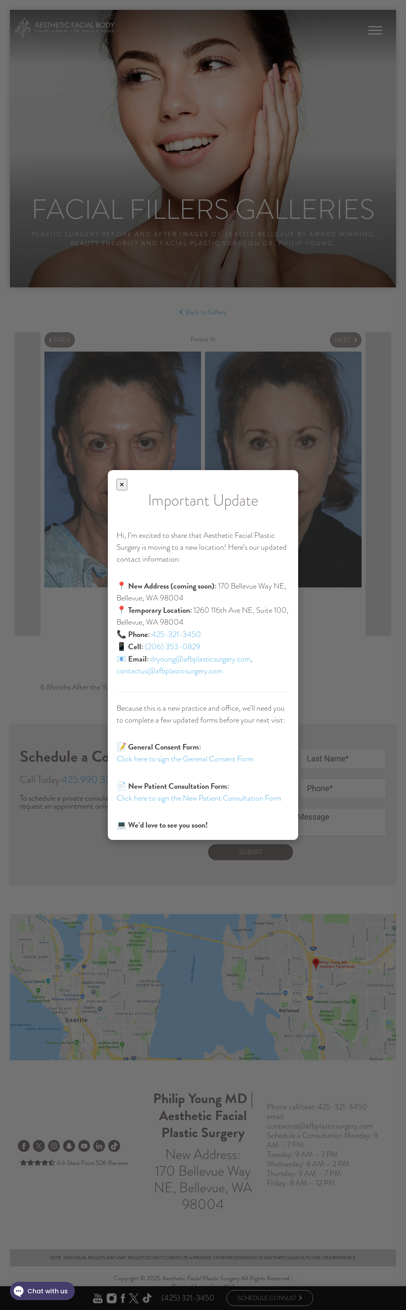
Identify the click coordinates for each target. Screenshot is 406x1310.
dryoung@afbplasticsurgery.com (200, 659)
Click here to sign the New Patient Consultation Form (199, 798)
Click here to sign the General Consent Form (185, 759)
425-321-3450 (176, 634)
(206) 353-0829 (172, 646)
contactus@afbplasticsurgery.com (169, 671)
